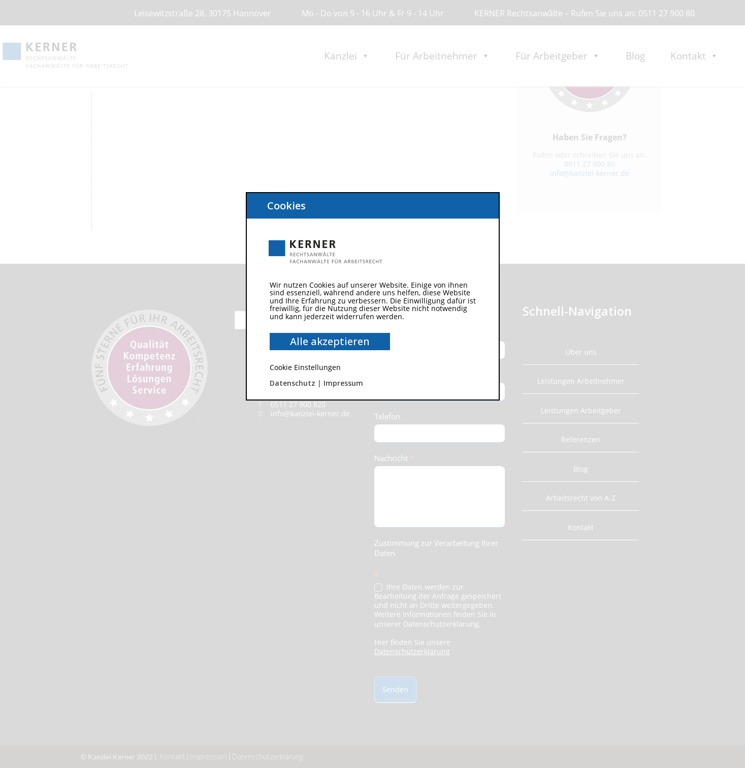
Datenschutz (292, 383)
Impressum (343, 383)
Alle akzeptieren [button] (330, 341)
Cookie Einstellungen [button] (305, 367)
